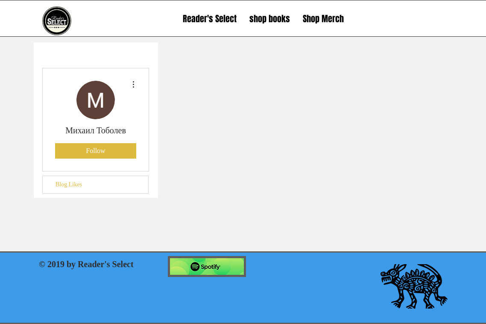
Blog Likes (69, 184)
